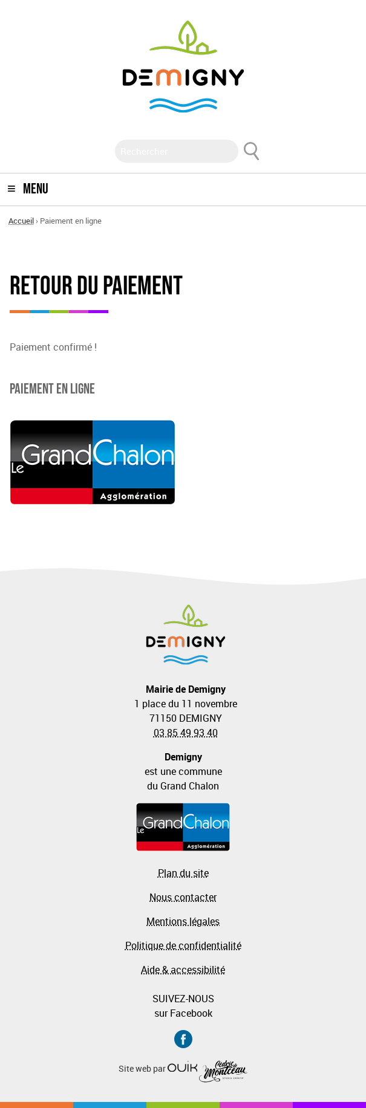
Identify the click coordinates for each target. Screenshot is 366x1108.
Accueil (21, 220)
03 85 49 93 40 (186, 732)
